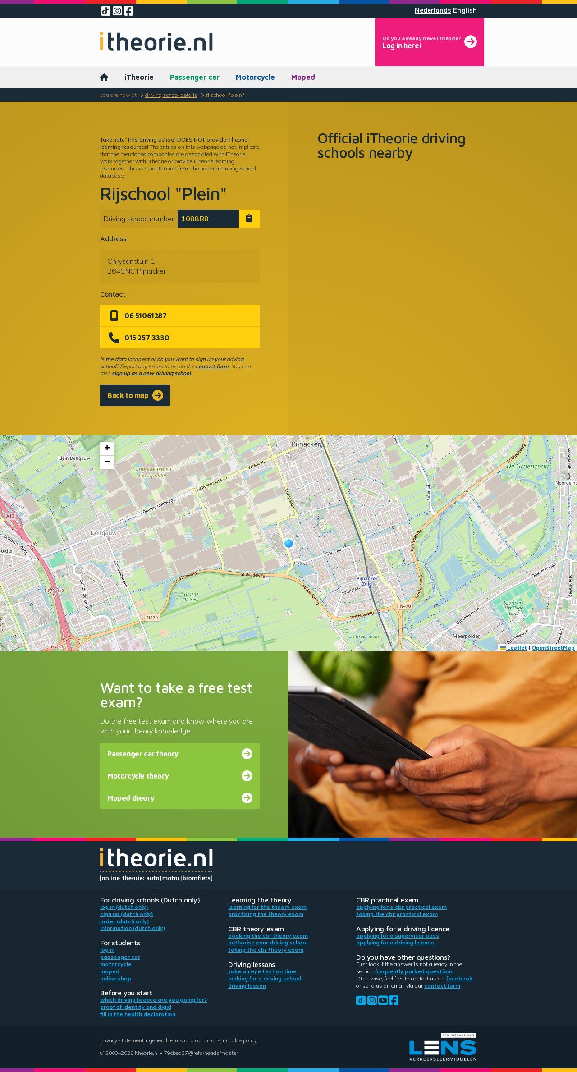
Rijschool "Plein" (225, 95)
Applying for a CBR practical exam (401, 906)
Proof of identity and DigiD (135, 1006)
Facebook (459, 978)
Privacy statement (122, 1040)
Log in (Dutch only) (124, 906)
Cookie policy (241, 1040)
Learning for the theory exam (267, 906)
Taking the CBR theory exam (265, 949)
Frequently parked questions (414, 971)
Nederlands (433, 10)
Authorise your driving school (267, 942)
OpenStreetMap (553, 647)
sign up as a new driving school (151, 373)
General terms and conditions (185, 1040)
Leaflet (513, 647)
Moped (303, 77)
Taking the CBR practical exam (397, 914)
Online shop (115, 978)
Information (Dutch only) (132, 928)
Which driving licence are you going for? (153, 999)
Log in (107, 949)
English (465, 10)
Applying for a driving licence (395, 942)
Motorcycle (255, 77)
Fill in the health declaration (137, 1014)
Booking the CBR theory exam (268, 935)
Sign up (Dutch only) (126, 914)
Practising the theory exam (265, 914)
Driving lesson (247, 985)
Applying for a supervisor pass (397, 935)
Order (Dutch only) (124, 921)
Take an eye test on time (262, 971)
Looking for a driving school (264, 978)
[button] (288, 543)
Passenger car (195, 77)
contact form (212, 366)
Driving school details (171, 95)
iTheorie (139, 77)
